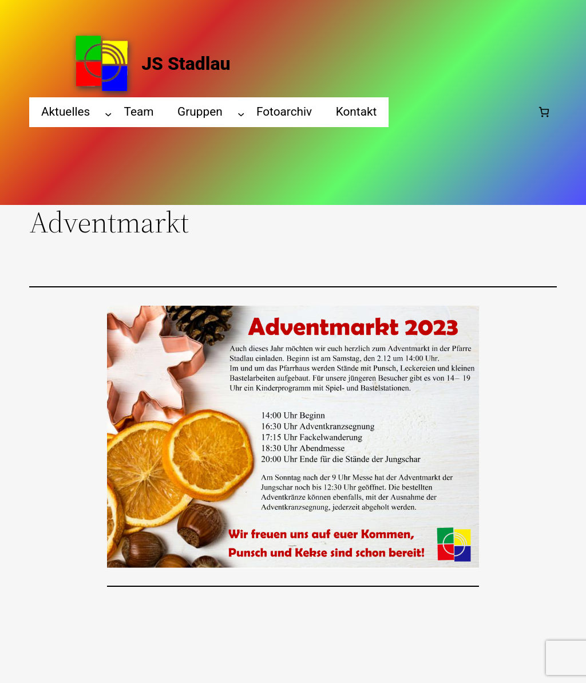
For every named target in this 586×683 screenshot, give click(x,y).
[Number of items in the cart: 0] (544, 112)
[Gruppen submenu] (240, 113)
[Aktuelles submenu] (108, 113)
